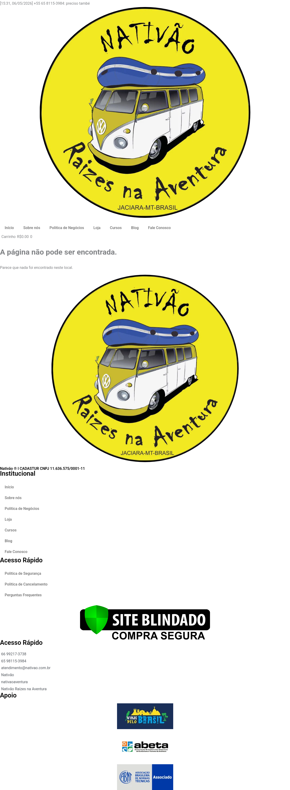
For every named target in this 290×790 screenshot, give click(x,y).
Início (9, 228)
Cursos (116, 228)
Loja (96, 228)
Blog (135, 228)
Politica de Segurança (23, 573)
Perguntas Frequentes (23, 595)
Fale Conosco (159, 228)
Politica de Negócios (67, 228)
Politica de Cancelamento (26, 584)
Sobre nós (31, 228)
